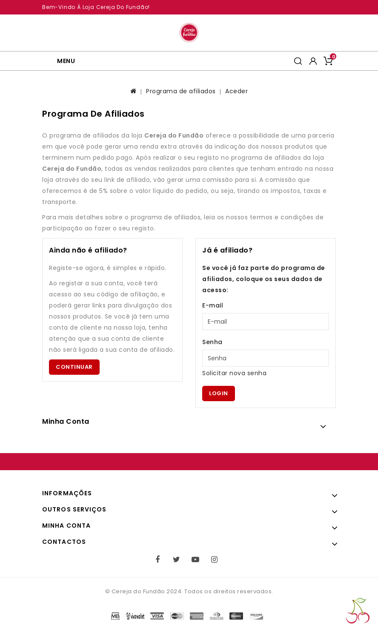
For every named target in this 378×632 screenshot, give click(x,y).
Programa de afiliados (181, 91)
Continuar (74, 367)
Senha (212, 342)
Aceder (236, 91)
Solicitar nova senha (234, 373)
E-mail (212, 305)
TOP (357, 610)
